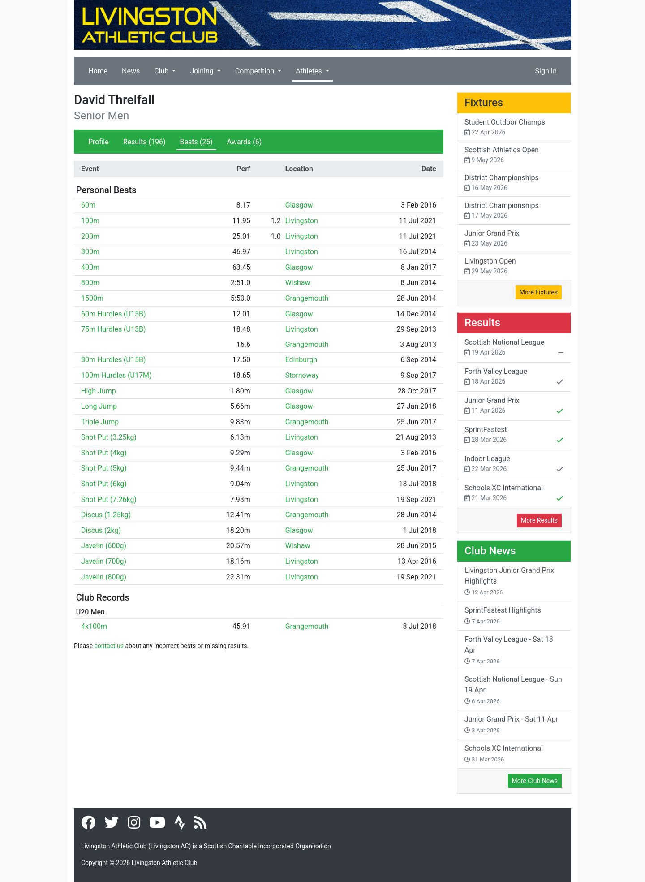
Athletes (310, 71)
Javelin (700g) (103, 561)
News (131, 71)
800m (90, 282)
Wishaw (297, 282)
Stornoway (302, 375)
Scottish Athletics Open (513, 155)
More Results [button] (539, 520)
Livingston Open (513, 266)
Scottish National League (513, 348)
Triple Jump (100, 422)
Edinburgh (301, 359)
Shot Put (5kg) (104, 468)
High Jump (98, 391)
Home (98, 71)
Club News (490, 551)
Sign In (546, 71)
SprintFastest (513, 435)
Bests (196, 142)
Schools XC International (513, 494)
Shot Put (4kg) (104, 453)
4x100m (94, 626)
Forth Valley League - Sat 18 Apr (508, 650)
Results (144, 142)
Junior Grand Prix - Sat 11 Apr (511, 724)
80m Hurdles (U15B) (113, 359)
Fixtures (483, 102)
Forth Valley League (513, 377)
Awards (244, 142)
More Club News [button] (535, 780)
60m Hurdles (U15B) (113, 314)
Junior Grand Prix (513, 238)
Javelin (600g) (103, 545)
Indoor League (513, 464)
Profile (98, 142)
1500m (92, 298)
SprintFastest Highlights (502, 615)
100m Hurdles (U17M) (116, 375)
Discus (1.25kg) (106, 514)
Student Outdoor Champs (513, 127)
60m (88, 205)
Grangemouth (307, 298)
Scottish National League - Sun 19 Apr (513, 690)
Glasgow (299, 205)
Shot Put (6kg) (104, 484)
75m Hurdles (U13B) (113, 329)
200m (90, 236)
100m (90, 220)
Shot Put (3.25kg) (109, 437)
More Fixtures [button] (539, 292)
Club (162, 71)
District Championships (513, 183)
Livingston (301, 220)
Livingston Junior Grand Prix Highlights (509, 581)
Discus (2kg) (101, 530)
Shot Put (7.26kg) (109, 499)
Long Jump (99, 406)
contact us (109, 645)
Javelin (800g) (103, 577)
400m (90, 267)
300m (90, 251)
